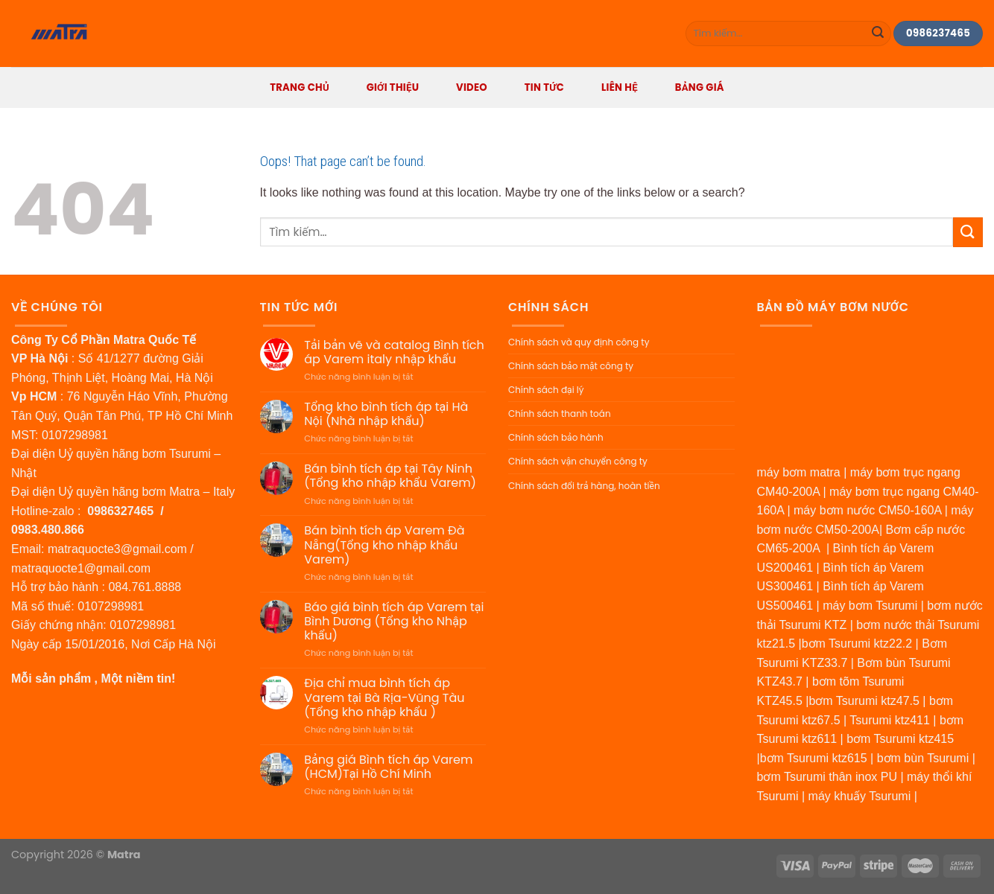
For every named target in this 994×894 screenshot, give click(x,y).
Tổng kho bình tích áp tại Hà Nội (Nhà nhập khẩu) (386, 414)
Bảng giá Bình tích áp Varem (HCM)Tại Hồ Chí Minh (388, 767)
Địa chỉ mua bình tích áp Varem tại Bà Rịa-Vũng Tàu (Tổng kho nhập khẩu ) (384, 697)
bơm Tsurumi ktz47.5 (863, 701)
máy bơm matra (799, 472)
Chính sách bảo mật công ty (570, 366)
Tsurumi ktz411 (889, 720)
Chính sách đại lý (546, 389)
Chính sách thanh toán (559, 413)
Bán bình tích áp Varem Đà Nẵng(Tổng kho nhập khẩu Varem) (384, 544)
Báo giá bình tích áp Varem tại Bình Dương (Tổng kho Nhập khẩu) (394, 621)
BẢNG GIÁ (699, 87)
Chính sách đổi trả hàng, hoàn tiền (584, 485)
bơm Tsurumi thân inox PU (827, 776)
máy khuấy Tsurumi (859, 796)
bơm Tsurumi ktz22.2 (857, 643)
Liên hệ (619, 87)
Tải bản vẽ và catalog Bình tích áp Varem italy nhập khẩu (394, 352)
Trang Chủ (299, 87)
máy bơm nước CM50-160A (867, 510)
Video (471, 87)
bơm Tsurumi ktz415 (900, 738)
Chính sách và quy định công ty (578, 342)
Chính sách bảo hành (556, 437)
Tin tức (544, 87)
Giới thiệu (393, 87)
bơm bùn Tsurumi (923, 758)
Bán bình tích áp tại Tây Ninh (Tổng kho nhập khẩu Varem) (390, 476)
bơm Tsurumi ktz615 (813, 758)
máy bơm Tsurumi (870, 605)
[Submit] (877, 33)
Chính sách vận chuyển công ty (578, 461)
